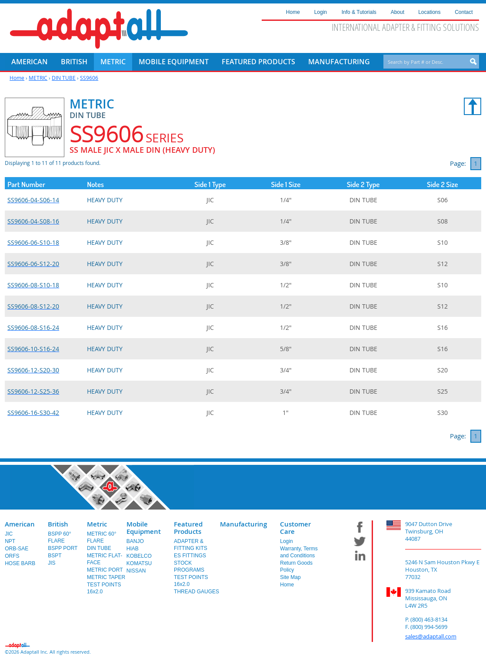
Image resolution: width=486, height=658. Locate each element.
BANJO (135, 541)
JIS (51, 563)
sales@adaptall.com (430, 636)
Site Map (290, 577)
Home (17, 77)
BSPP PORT (62, 548)
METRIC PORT (105, 570)
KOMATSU (139, 563)
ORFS (12, 556)
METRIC (38, 77)
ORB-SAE (16, 549)
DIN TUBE (64, 77)
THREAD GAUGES (196, 592)
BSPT (54, 556)
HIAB (132, 549)
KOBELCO (139, 556)
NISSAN (136, 571)
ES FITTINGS (190, 556)
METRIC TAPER (106, 577)
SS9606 (89, 77)
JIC (9, 534)
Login (286, 541)
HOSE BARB (20, 563)
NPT (10, 541)
